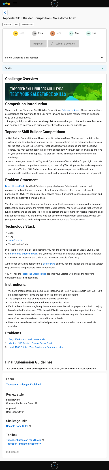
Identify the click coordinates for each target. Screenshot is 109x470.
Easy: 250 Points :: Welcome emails (27, 339)
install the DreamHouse (34, 273)
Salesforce (7, 24)
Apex (16, 24)
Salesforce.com (27, 24)
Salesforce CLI (15, 240)
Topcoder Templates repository (23, 443)
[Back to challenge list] (4, 12)
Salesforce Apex (70, 110)
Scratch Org (49, 263)
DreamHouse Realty (15, 186)
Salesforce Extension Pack (23, 253)
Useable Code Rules (17, 426)
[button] (102, 58)
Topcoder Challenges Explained (23, 384)
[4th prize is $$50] (71, 33)
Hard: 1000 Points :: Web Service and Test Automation (36, 347)
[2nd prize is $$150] (34, 33)
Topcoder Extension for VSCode (23, 440)
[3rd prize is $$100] (52, 33)
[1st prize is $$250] (15, 33)
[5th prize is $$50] (88, 33)
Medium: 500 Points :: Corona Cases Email (30, 343)
